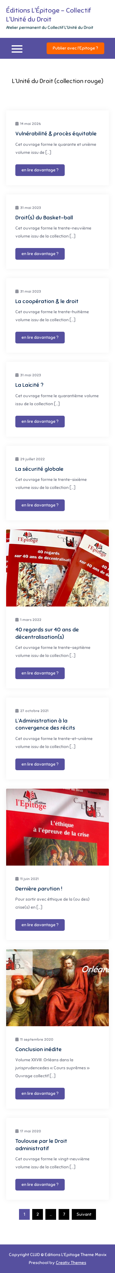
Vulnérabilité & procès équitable (56, 133)
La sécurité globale (39, 469)
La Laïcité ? (29, 385)
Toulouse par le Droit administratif (41, 1144)
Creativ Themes (71, 1262)
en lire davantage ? (40, 170)
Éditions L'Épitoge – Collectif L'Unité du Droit (48, 14)
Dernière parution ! (38, 888)
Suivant (83, 1214)
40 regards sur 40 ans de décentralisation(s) (47, 633)
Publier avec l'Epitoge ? (75, 48)
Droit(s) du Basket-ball (44, 217)
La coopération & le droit (47, 301)
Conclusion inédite (38, 1049)
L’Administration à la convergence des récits (45, 724)
